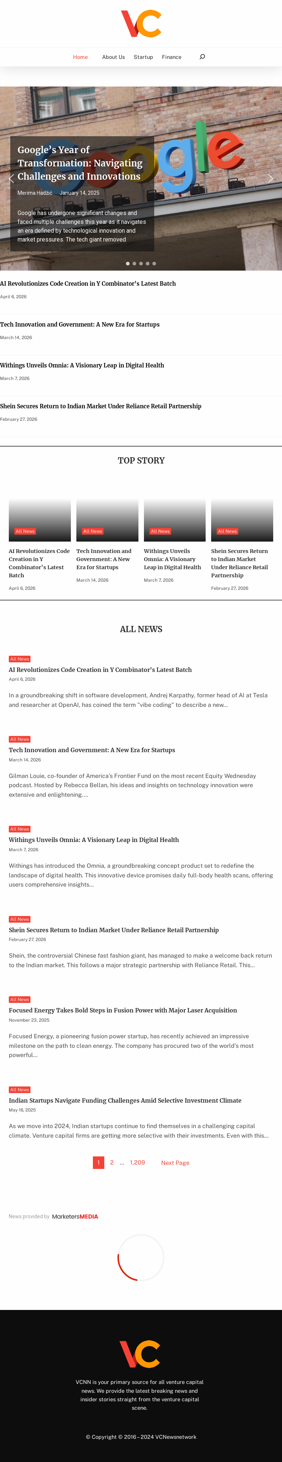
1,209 (137, 1162)
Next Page (175, 1162)
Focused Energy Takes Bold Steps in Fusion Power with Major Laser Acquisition (123, 1010)
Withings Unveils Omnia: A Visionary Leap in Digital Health (82, 365)
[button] (141, 179)
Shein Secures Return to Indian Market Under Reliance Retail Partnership (101, 406)
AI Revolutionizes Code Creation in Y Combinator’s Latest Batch (88, 283)
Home (80, 57)
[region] (141, 179)
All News (25, 531)
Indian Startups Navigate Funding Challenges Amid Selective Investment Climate (125, 1100)
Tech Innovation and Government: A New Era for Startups (80, 324)
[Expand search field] (202, 57)
